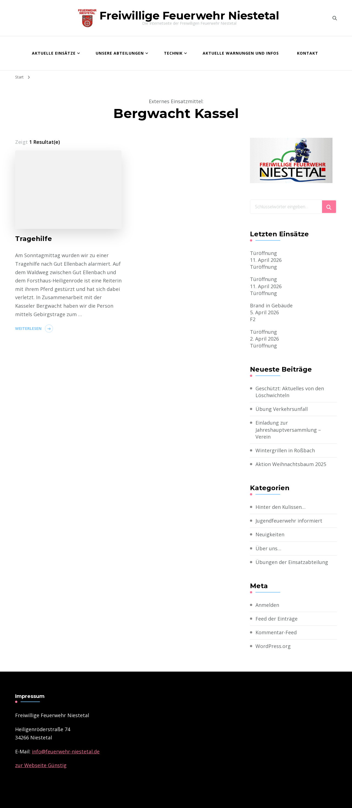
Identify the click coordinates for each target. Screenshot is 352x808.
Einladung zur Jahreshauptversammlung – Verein (288, 429)
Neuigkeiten (269, 534)
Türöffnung (263, 253)
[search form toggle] (334, 18)
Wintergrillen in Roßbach (285, 450)
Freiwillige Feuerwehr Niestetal (189, 15)
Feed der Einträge (276, 618)
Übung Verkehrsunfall (281, 409)
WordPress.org (273, 646)
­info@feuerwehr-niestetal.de (66, 751)
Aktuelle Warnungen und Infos (241, 53)
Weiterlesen (28, 328)
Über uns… (268, 548)
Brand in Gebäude (271, 305)
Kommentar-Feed (276, 632)
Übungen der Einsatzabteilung (291, 562)
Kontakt (307, 53)
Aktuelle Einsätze (54, 53)
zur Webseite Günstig (41, 765)
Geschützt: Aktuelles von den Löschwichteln (289, 392)
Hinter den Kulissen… (280, 507)
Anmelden (267, 605)
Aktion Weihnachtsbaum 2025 (290, 464)
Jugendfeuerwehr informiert (288, 520)
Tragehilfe (33, 239)
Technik (173, 53)
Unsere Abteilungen (120, 53)
